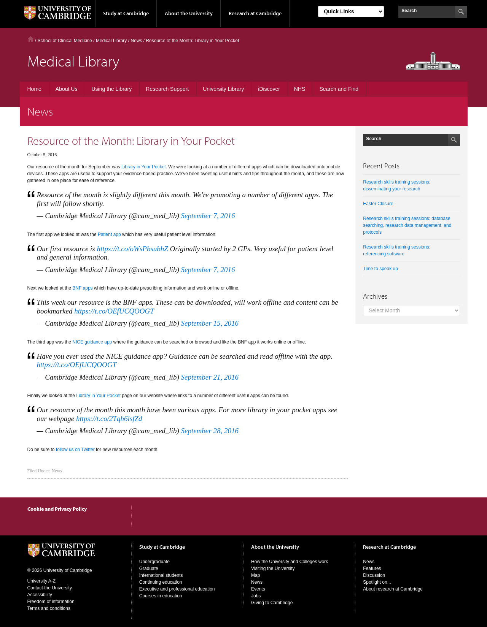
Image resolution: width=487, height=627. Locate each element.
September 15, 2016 (209, 323)
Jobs (256, 595)
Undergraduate (154, 561)
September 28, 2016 (209, 431)
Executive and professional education (177, 589)
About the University (189, 13)
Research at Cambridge (255, 13)
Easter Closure (378, 203)
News (57, 470)
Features (372, 568)
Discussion (374, 575)
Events (258, 589)
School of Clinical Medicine (65, 40)
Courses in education (160, 595)
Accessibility (39, 594)
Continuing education (160, 582)
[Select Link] (351, 11)
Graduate (148, 568)
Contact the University (49, 588)
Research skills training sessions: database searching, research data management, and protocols (407, 225)
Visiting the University (273, 568)
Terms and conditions (48, 608)
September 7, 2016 (208, 216)
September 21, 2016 (209, 377)
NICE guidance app (92, 342)
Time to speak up (380, 268)
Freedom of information (51, 601)
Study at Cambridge (126, 13)
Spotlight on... (377, 582)
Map (255, 575)
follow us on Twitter (75, 449)
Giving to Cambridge (272, 602)
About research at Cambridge (393, 589)
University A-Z (41, 581)
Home (30, 39)
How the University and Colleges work (289, 561)
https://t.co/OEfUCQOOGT (114, 311)
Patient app (109, 234)
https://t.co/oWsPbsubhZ (132, 249)
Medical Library (111, 40)
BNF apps (82, 288)
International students (161, 575)
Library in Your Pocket (143, 166)
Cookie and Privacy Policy (57, 508)
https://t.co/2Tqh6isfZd (109, 419)
